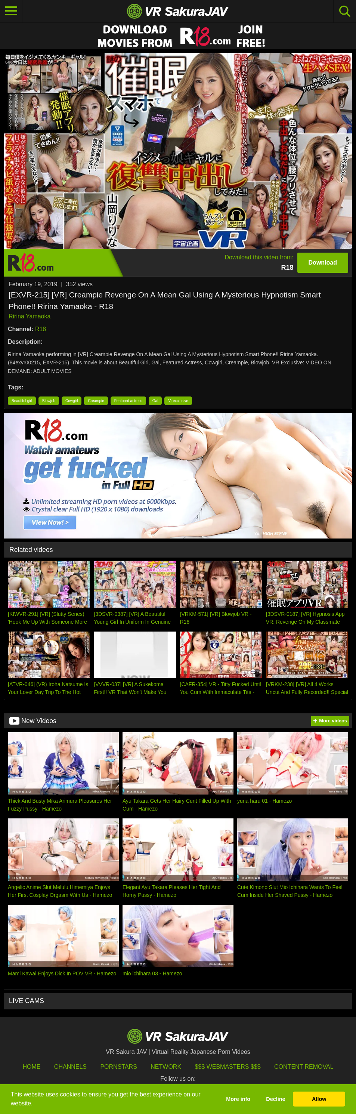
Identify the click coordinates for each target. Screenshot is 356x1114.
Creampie (96, 401)
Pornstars (118, 1067)
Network (166, 1067)
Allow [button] (319, 1099)
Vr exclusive (178, 401)
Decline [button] (275, 1099)
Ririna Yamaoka (29, 316)
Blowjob (48, 401)
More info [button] (238, 1099)
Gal (155, 401)
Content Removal (304, 1067)
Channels (70, 1067)
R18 (40, 329)
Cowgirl (71, 401)
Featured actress (128, 401)
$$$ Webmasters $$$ (228, 1067)
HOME (31, 1067)
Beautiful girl (22, 401)
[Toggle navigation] (11, 11)
